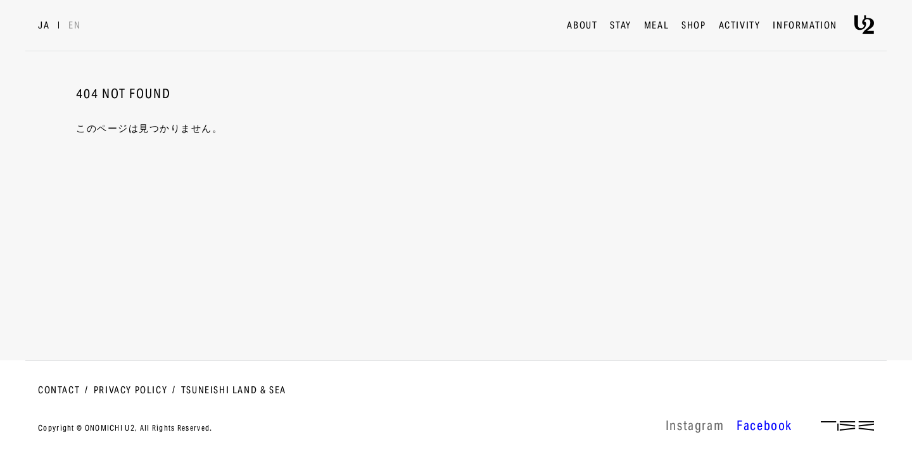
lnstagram (695, 427)
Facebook (764, 427)
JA (43, 26)
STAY (620, 26)
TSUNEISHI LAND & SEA (233, 391)
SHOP (693, 26)
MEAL (656, 26)
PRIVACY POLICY (130, 391)
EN (74, 26)
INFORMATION (805, 26)
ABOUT (582, 26)
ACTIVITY (740, 26)
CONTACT (59, 391)
